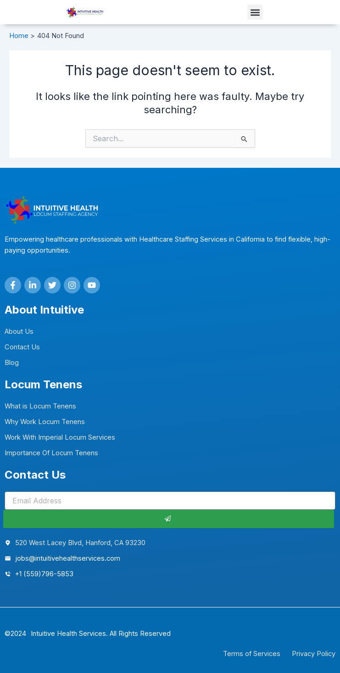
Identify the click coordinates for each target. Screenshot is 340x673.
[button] (254, 12)
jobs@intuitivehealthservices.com (67, 558)
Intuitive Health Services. (69, 633)
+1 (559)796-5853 (44, 574)
